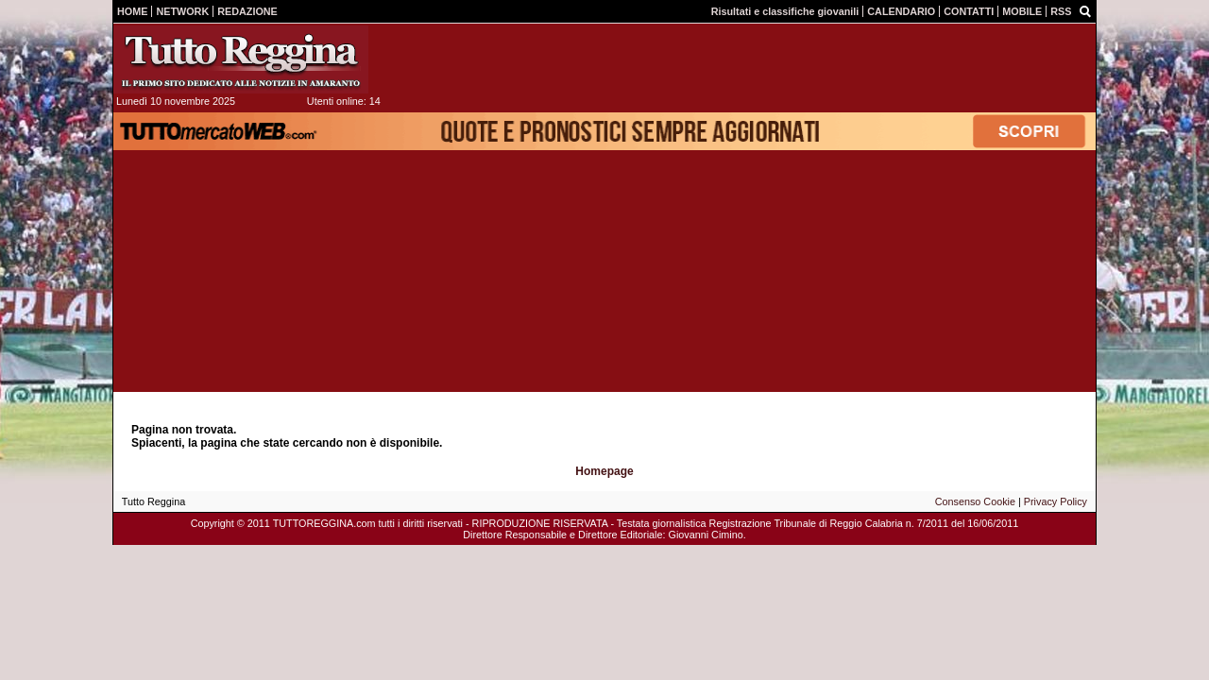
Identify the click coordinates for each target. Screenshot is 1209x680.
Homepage (604, 471)
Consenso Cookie (975, 501)
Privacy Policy (1055, 501)
